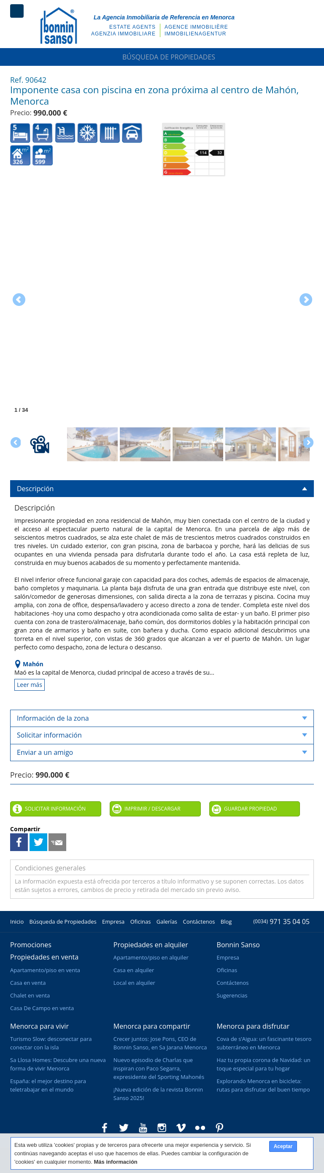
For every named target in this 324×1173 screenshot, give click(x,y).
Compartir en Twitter (38, 842)
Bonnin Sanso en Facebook (104, 1128)
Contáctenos (199, 921)
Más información (116, 1162)
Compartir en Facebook (19, 842)
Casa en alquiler (133, 970)
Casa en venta (28, 983)
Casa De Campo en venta (42, 1008)
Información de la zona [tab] (162, 718)
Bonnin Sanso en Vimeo (181, 1128)
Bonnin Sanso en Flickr (200, 1128)
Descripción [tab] (162, 488)
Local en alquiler (134, 983)
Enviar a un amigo (57, 842)
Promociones (30, 944)
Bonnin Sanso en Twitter (123, 1128)
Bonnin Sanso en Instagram (162, 1128)
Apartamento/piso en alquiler (151, 957)
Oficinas (140, 921)
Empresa (113, 921)
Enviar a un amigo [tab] (162, 752)
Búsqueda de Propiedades (162, 57)
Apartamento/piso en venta (45, 970)
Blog (226, 921)
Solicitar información (55, 808)
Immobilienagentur (195, 34)
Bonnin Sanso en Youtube (143, 1128)
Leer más (29, 685)
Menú (17, 11)
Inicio (17, 921)
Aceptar (283, 1146)
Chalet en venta (30, 995)
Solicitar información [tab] (162, 735)
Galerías (167, 921)
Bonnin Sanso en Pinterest (219, 1128)
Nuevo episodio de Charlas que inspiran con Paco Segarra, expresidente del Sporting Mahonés (158, 1068)
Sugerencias (232, 995)
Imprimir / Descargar (152, 808)
